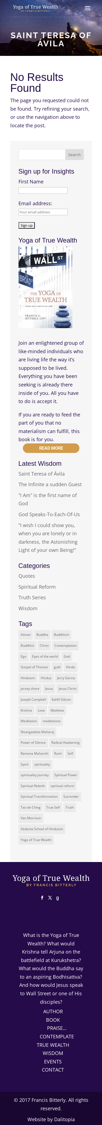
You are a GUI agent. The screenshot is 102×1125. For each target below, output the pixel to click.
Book (53, 1020)
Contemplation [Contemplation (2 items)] (65, 645)
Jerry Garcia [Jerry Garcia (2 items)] (66, 678)
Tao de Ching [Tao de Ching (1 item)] (31, 807)
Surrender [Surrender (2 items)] (71, 796)
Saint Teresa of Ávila (41, 473)
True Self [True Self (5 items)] (53, 807)
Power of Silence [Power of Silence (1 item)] (33, 742)
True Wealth (53, 1045)
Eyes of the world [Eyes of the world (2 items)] (45, 656)
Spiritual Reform (37, 586)
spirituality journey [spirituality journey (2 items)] (35, 775)
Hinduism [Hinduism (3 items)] (28, 678)
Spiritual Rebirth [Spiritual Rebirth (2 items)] (33, 786)
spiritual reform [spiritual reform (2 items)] (62, 786)
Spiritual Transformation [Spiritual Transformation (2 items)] (39, 796)
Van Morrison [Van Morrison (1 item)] (31, 818)
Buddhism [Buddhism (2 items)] (61, 634)
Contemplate (57, 1036)
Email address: (35, 203)
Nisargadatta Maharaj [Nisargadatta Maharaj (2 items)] (37, 732)
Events (53, 1061)
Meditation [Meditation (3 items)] (29, 721)
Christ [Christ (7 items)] (44, 645)
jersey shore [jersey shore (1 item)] (30, 688)
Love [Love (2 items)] (41, 710)
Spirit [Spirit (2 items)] (25, 764)
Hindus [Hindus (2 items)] (46, 678)
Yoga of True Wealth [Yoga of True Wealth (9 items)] (36, 839)
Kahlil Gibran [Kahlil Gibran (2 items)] (61, 699)
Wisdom (28, 608)
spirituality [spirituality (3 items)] (42, 764)
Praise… (57, 1028)
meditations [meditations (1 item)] (52, 721)
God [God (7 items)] (67, 656)
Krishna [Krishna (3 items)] (26, 710)
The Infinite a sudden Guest (50, 484)
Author (53, 1011)
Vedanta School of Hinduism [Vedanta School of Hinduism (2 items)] (42, 829)
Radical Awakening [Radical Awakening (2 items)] (65, 742)
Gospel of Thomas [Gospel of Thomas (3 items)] (34, 667)
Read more (51, 448)
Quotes (26, 576)
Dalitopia (64, 1119)
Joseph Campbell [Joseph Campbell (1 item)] (33, 699)
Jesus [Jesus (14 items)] (49, 688)
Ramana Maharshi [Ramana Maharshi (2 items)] (34, 753)
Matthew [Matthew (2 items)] (57, 710)
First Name (31, 181)
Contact (53, 1069)
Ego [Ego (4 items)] (23, 656)
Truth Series (32, 597)
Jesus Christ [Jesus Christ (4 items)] (67, 688)
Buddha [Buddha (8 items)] (42, 634)
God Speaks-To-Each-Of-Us (49, 514)
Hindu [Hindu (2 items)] (70, 667)
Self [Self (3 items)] (70, 753)
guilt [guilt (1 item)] (57, 667)
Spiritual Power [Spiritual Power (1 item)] (65, 775)
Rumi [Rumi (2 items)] (58, 753)
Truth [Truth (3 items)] (70, 807)
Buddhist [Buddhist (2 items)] (27, 645)
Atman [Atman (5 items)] (26, 634)
